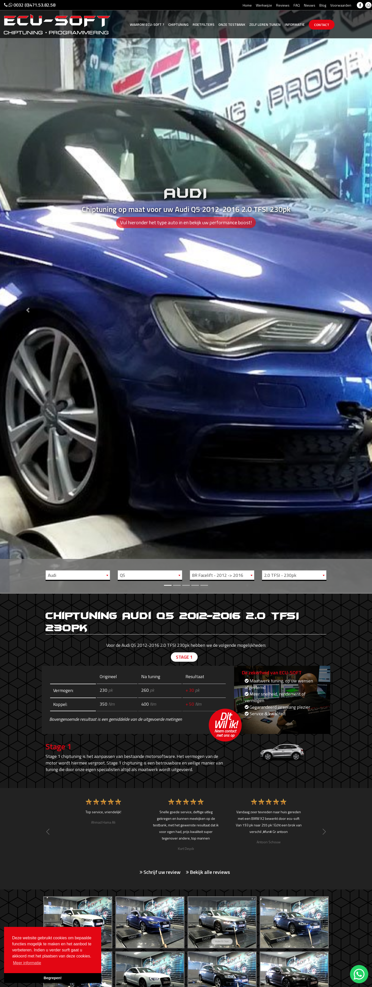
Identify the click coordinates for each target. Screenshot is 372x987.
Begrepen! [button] (52, 978)
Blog (322, 5)
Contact (321, 24)
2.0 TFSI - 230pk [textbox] (280, 575)
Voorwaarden (340, 5)
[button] (28, 296)
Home (247, 5)
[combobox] (78, 575)
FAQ (297, 5)
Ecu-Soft (147, 24)
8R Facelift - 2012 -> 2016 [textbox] (217, 575)
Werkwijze (264, 5)
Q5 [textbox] (122, 575)
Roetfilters (203, 24)
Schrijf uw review (160, 872)
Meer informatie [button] (27, 963)
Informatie (295, 24)
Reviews (283, 5)
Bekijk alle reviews (208, 872)
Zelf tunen (265, 24)
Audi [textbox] (52, 575)
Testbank (231, 24)
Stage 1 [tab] (184, 657)
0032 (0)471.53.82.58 (29, 5)
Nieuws (309, 5)
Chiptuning (178, 24)
